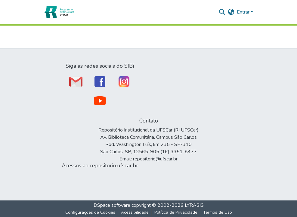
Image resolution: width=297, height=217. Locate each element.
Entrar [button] (244, 12)
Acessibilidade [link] (135, 212)
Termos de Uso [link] (217, 212)
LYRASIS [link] (194, 205)
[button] (59, 12)
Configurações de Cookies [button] (90, 212)
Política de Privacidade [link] (175, 212)
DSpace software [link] (112, 205)
